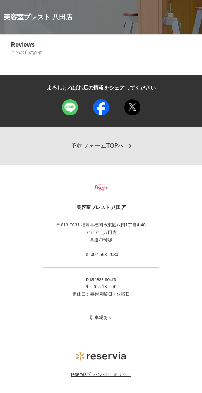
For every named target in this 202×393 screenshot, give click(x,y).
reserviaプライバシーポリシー (101, 374)
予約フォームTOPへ (101, 145)
